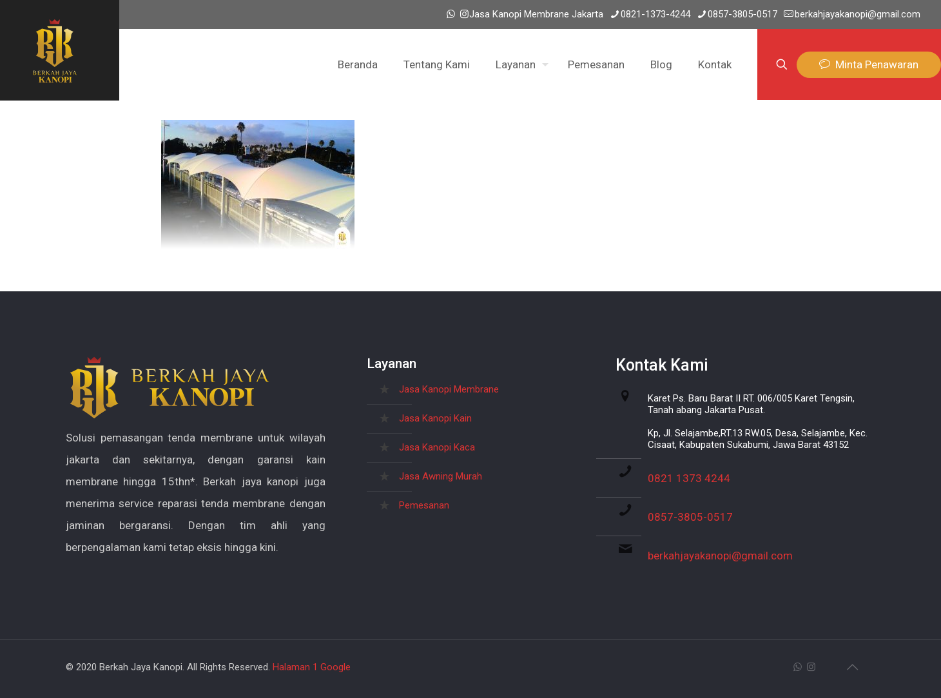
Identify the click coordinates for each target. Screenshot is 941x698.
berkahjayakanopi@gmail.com (720, 555)
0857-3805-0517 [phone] (742, 14)
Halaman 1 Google (312, 667)
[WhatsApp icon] (451, 14)
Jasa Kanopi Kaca (437, 447)
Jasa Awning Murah (440, 476)
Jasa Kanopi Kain (435, 418)
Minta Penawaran (868, 65)
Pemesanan (424, 505)
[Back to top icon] (852, 667)
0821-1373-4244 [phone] (655, 14)
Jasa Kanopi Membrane (449, 389)
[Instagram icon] (464, 14)
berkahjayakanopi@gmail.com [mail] (857, 14)
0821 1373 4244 (689, 478)
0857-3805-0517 (690, 516)
